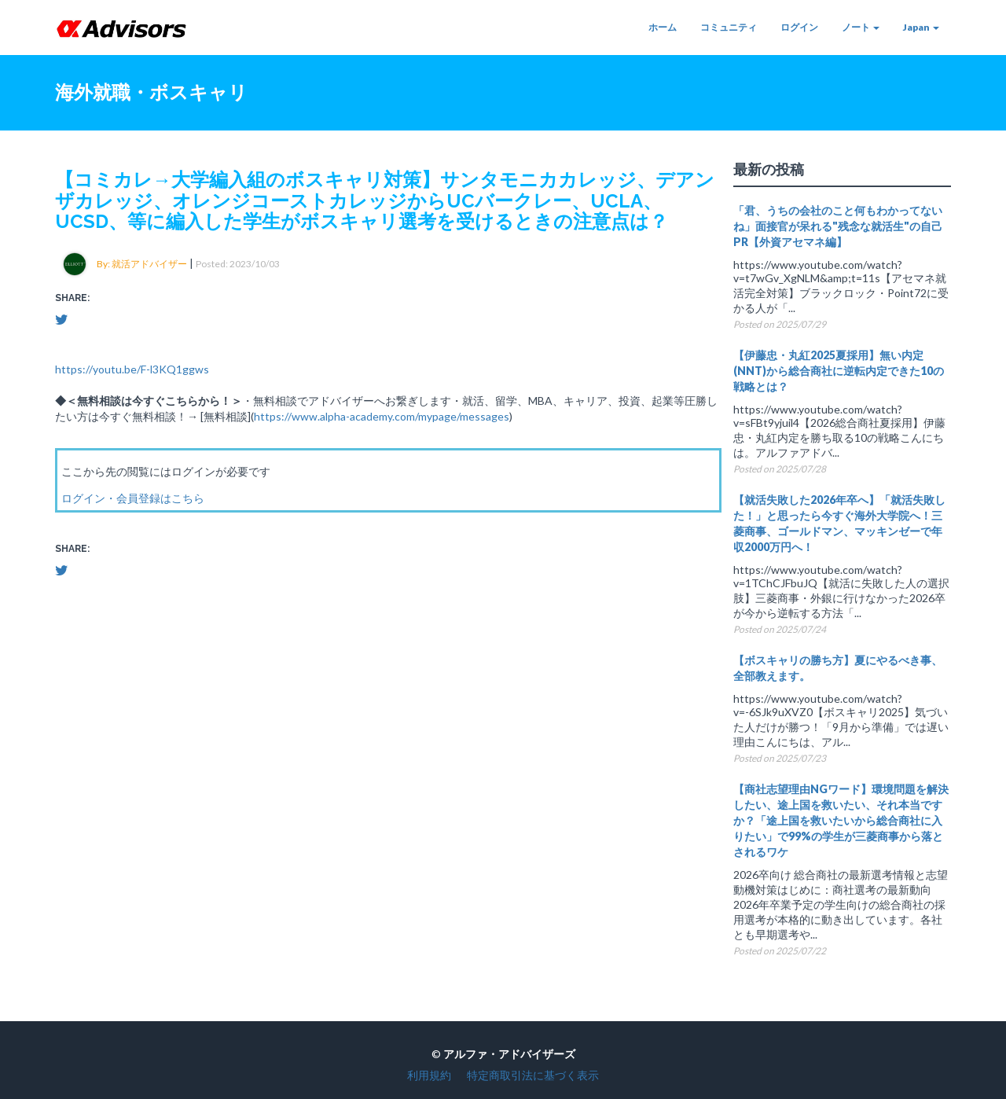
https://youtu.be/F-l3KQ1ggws (132, 369)
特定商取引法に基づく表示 (533, 1075)
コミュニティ (728, 27)
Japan (921, 27)
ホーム (662, 27)
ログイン (799, 27)
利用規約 (429, 1075)
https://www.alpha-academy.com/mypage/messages (381, 416)
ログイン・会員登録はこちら (132, 498)
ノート (860, 27)
